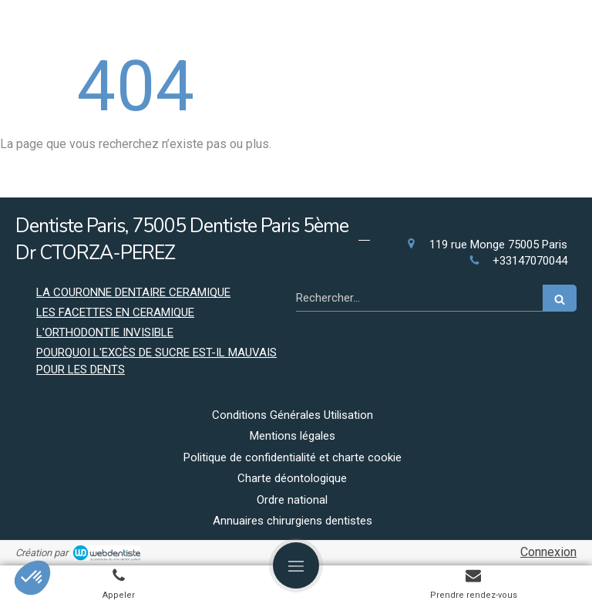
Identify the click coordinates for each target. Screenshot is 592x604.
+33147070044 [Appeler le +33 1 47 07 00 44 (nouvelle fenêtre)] (530, 261)
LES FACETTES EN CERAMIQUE (115, 312)
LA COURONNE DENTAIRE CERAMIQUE (133, 292)
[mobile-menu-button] (296, 565)
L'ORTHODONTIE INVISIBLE (104, 332)
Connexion (548, 552)
